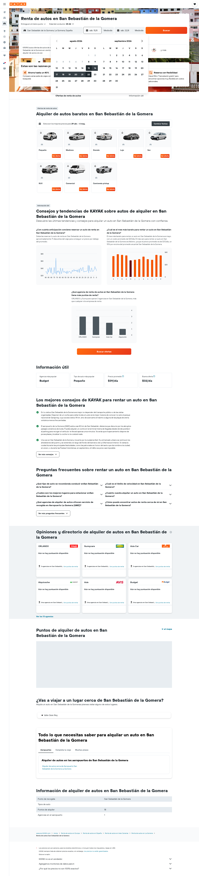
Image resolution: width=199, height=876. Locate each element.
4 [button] (63, 61)
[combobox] (33, 24)
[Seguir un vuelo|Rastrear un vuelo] (4, 36)
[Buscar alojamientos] (4, 18)
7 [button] (82, 61)
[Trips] (4, 55)
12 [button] (70, 68)
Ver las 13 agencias (44, 616)
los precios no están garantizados (96, 851)
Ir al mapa (167, 629)
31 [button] (57, 87)
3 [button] (56, 61)
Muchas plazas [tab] (81, 750)
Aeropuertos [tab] (45, 750)
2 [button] (95, 55)
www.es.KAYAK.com (43, 833)
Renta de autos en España (92, 833)
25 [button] (63, 81)
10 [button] (57, 68)
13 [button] (76, 68)
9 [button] (95, 61)
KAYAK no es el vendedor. (105, 859)
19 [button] (70, 74)
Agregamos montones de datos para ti (105, 863)
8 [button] (88, 61)
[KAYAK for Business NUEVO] (4, 47)
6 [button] (76, 61)
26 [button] (69, 81)
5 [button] (69, 61)
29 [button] (88, 81)
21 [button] (82, 74)
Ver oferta (56, 156)
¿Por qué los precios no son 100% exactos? (105, 868)
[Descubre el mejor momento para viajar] (4, 42)
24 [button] (57, 81)
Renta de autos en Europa (70, 833)
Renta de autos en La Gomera (142, 833)
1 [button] (88, 55)
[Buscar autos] (4, 23)
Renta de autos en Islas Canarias (116, 833)
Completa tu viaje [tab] (63, 750)
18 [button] (63, 74)
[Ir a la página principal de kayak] (18, 4)
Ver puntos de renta (70, 566)
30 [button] (95, 81)
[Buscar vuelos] (4, 12)
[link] (104, 351)
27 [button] (76, 81)
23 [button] (95, 74)
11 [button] (63, 68)
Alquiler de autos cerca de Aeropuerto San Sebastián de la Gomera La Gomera (59, 767)
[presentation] (171, 532)
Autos (56, 833)
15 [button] (89, 68)
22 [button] (88, 74)
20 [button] (76, 74)
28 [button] (82, 81)
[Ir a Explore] (4, 31)
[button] (4, 4)
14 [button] (82, 68)
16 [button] (95, 68)
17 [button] (57, 74)
